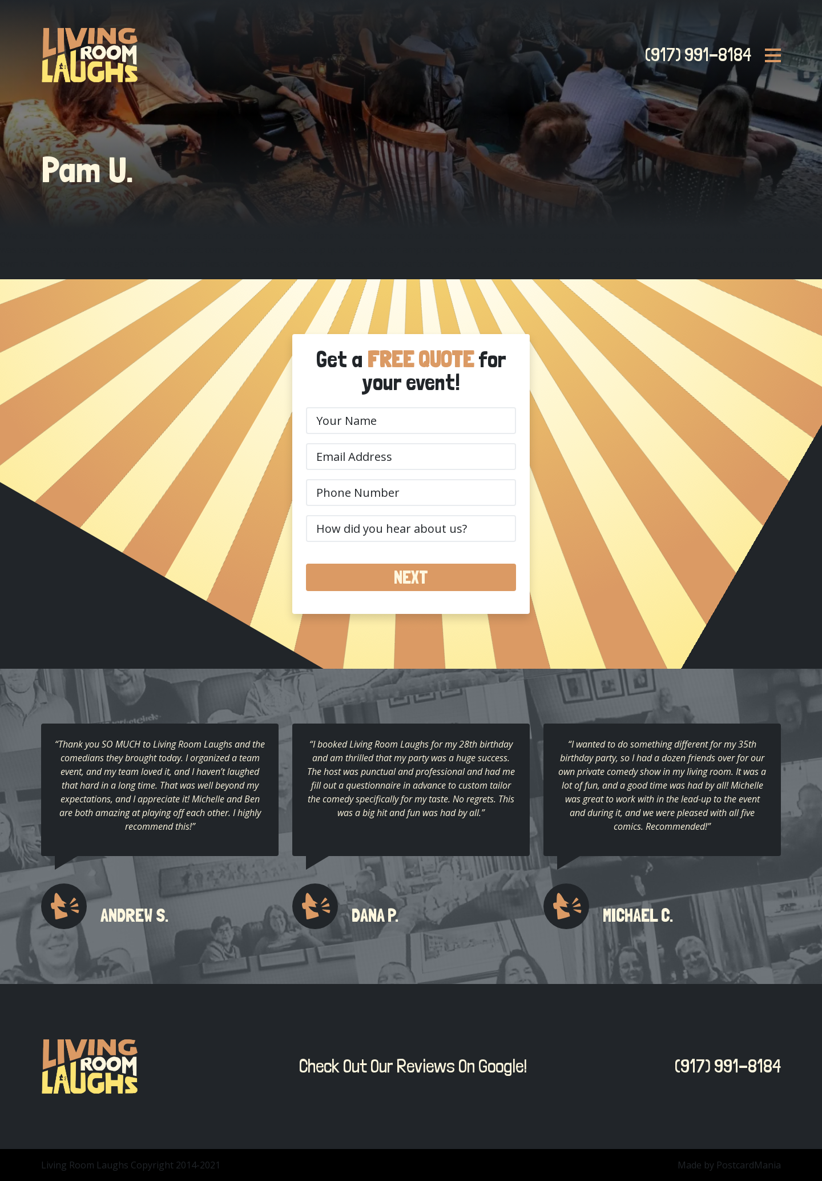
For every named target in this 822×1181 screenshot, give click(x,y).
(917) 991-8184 (694, 55)
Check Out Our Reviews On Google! (409, 1066)
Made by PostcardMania (729, 1165)
